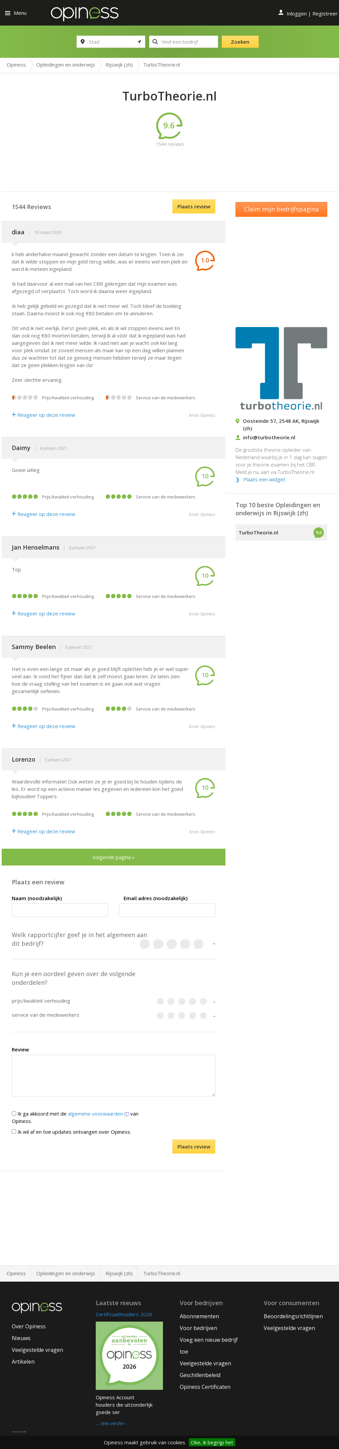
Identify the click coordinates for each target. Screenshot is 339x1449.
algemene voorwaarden (98, 1113)
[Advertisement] (175, 163)
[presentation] (85, 1152)
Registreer (325, 13)
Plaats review (193, 206)
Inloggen (297, 13)
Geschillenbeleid (200, 1375)
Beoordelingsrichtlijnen (293, 1316)
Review (20, 1049)
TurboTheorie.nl (258, 532)
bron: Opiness (202, 415)
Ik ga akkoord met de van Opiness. (75, 1117)
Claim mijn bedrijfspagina (281, 209)
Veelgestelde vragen (37, 1350)
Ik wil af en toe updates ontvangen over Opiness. (71, 1131)
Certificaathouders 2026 (124, 1314)
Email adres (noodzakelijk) (155, 898)
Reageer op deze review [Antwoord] (43, 414)
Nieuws (21, 1338)
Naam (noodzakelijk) (37, 898)
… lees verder (110, 1423)
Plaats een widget (264, 479)
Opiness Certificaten (205, 1387)
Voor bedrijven (198, 1328)
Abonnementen (199, 1316)
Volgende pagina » (113, 857)
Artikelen (23, 1361)
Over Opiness (29, 1326)
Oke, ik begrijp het (212, 1442)
